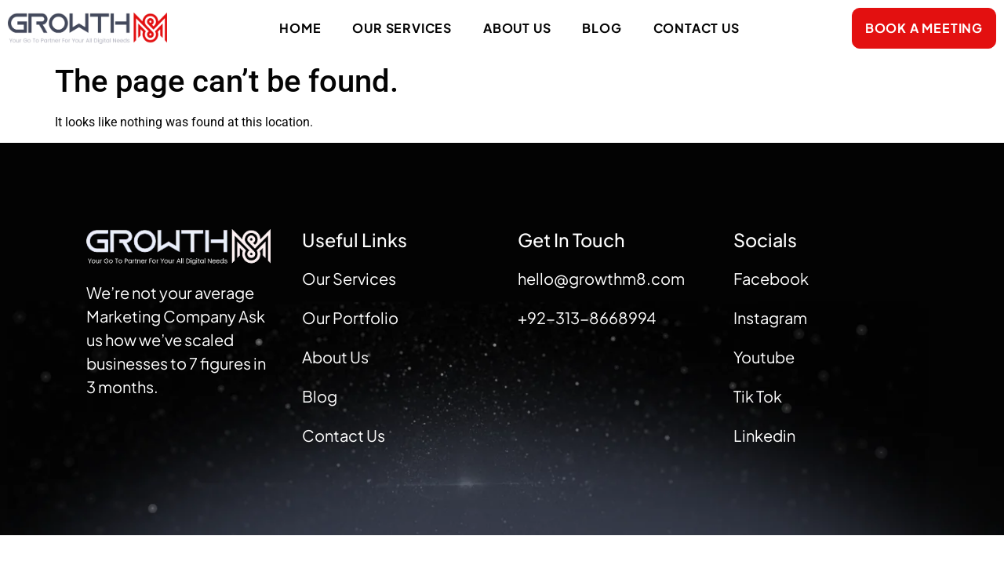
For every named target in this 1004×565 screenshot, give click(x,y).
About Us (517, 28)
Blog (601, 28)
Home (300, 28)
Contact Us (696, 28)
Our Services (402, 28)
